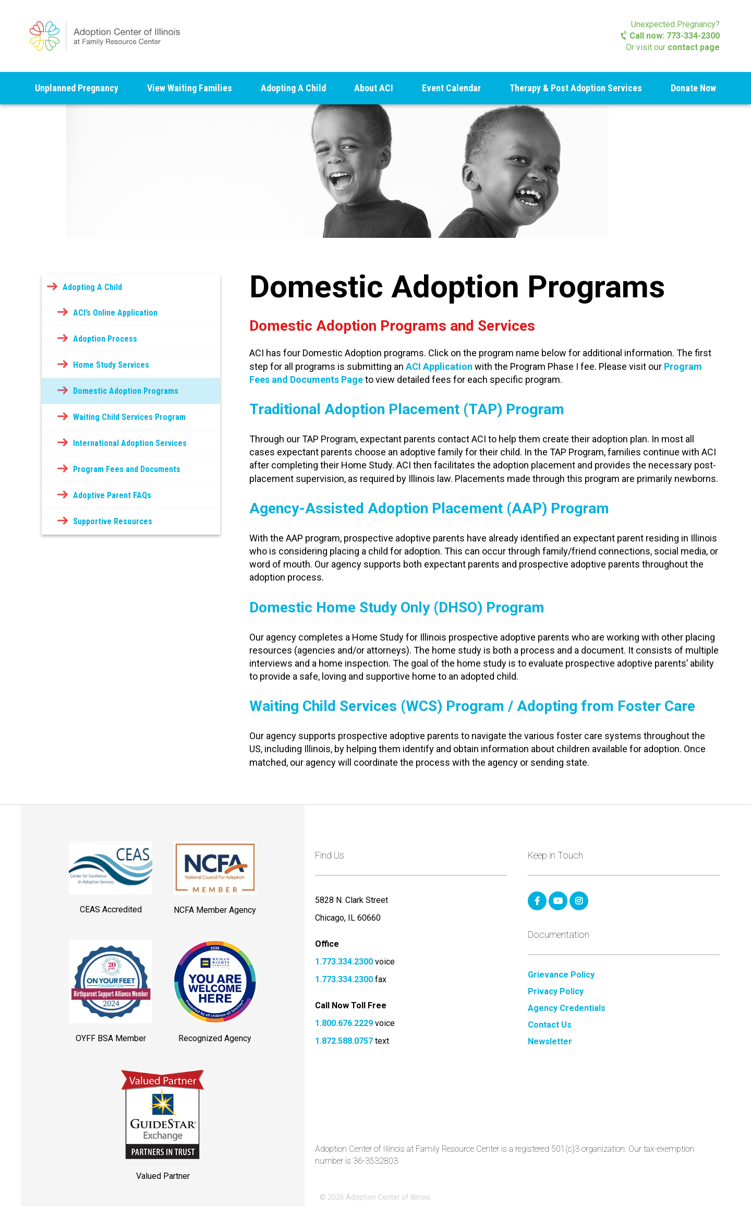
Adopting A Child (293, 87)
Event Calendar (451, 87)
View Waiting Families (189, 87)
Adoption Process (105, 339)
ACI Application (439, 366)
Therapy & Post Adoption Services (576, 87)
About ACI (373, 87)
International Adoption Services (130, 443)
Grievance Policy (561, 975)
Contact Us (550, 1025)
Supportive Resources (112, 521)
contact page (694, 47)
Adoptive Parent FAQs (112, 495)
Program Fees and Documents (126, 469)
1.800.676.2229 (344, 1023)
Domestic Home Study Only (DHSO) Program (396, 607)
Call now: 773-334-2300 (670, 36)
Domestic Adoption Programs (125, 391)
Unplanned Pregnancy (76, 87)
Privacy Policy (556, 991)
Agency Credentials (566, 1008)
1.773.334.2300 (344, 962)
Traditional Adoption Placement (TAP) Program (406, 409)
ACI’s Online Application (115, 313)
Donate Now (693, 87)
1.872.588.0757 (344, 1041)
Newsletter (550, 1042)
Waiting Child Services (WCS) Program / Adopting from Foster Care (472, 706)
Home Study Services (111, 365)
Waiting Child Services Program (129, 417)
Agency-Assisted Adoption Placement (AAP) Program (429, 508)
